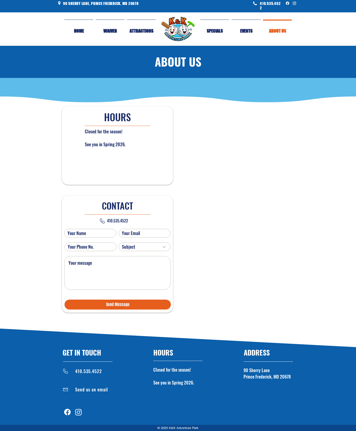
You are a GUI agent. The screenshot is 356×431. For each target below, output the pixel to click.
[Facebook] (287, 3)
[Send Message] (118, 305)
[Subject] (145, 246)
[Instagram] (294, 3)
